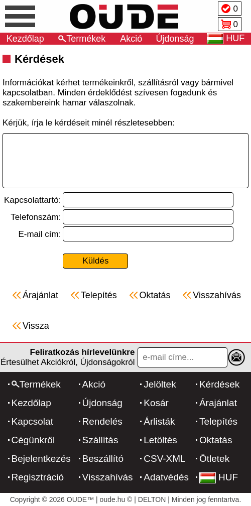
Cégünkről (33, 440)
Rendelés (102, 421)
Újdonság (175, 39)
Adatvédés (166, 477)
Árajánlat (218, 403)
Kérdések (219, 384)
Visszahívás (107, 477)
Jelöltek (160, 384)
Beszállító (102, 458)
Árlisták (159, 421)
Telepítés (218, 421)
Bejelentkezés (41, 458)
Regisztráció (38, 477)
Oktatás (215, 440)
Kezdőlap (25, 39)
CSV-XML (164, 458)
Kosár (156, 403)
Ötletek (214, 458)
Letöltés (160, 440)
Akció (131, 39)
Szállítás (100, 440)
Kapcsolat (32, 421)
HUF (218, 477)
